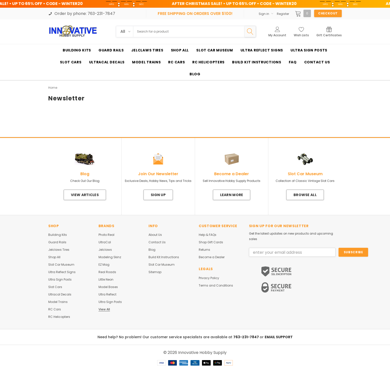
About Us (155, 235)
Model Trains (58, 302)
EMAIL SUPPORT (279, 337)
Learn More (231, 194)
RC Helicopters (59, 317)
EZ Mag (103, 264)
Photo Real (106, 235)
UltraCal (104, 242)
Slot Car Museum (61, 264)
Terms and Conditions (216, 285)
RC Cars (54, 309)
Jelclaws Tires (58, 250)
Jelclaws (105, 250)
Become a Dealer (212, 257)
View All (104, 309)
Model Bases (108, 287)
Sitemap (154, 272)
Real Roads (107, 272)
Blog (151, 250)
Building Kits (57, 235)
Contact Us (157, 242)
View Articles (85, 194)
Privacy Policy (209, 278)
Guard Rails (57, 242)
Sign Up (158, 194)
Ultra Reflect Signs (62, 272)
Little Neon (105, 279)
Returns (204, 250)
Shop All (54, 257)
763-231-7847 (246, 337)
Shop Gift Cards (211, 242)
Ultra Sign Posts (60, 279)
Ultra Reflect (107, 294)
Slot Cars (55, 287)
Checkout (328, 13)
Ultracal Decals (59, 294)
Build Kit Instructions (163, 257)
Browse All (305, 194)
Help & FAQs (207, 235)
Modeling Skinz (109, 257)
